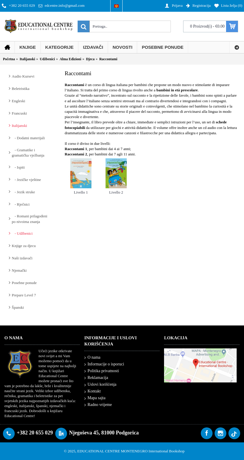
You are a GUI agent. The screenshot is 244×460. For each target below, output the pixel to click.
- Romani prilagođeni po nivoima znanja (29, 219)
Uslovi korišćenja (100, 384)
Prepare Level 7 (24, 295)
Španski (18, 307)
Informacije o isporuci (104, 364)
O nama (92, 357)
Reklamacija (96, 377)
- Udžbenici (22, 233)
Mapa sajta (95, 398)
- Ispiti (18, 167)
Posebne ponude (24, 283)
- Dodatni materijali (28, 138)
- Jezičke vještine (26, 179)
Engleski (18, 101)
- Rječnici (21, 204)
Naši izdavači (22, 258)
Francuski (19, 113)
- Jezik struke (23, 192)
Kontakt (92, 391)
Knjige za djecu (24, 246)
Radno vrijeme (98, 404)
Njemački (19, 270)
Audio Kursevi (23, 76)
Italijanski (19, 125)
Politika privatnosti (101, 371)
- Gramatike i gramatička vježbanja (28, 152)
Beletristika (20, 88)
